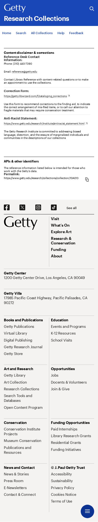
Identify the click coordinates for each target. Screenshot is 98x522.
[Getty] (15, 8)
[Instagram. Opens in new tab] (38, 208)
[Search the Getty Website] (92, 9)
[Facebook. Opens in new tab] (7, 208)
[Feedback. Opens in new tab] (76, 33)
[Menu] (87, 511)
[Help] (60, 33)
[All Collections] (42, 33)
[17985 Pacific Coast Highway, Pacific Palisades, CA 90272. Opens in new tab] (49, 300)
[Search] (21, 33)
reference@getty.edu (24, 71)
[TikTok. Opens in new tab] (54, 208)
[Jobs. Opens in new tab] (54, 375)
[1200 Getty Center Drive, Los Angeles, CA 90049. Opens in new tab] (45, 277)
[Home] (6, 33)
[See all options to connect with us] (71, 208)
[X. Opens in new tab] (22, 208)
